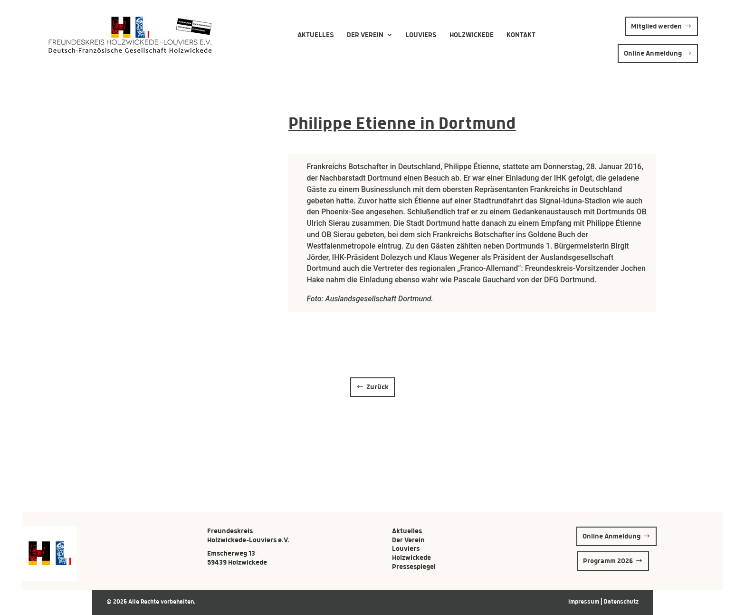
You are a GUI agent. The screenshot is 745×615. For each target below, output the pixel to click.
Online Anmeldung (653, 53)
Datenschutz (621, 601)
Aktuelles (315, 34)
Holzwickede (471, 34)
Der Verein (365, 34)
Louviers (421, 34)
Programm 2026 (608, 561)
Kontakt (520, 34)
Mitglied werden (656, 26)
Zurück (377, 387)
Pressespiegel (414, 566)
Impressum (584, 601)
